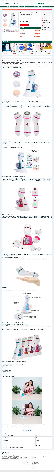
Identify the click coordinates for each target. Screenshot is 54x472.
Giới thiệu (9, 0)
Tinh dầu (25, 6)
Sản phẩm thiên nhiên (34, 458)
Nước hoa (48, 6)
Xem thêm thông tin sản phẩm (27, 430)
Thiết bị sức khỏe (36, 6)
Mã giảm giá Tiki (25, 463)
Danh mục (6, 0)
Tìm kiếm (41, 3)
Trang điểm (33, 453)
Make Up (8, 6)
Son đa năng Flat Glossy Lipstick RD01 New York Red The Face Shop (14, 447)
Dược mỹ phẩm (20, 6)
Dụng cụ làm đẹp (43, 6)
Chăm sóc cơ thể (33, 456)
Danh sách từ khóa (25, 462)
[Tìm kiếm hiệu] (26, 3)
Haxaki (30, 471)
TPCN (31, 6)
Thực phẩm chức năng (34, 462)
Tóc (28, 6)
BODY (16, 6)
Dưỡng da (12, 6)
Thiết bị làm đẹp (33, 464)
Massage (6, 62)
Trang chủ (3, 0)
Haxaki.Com (27, 471)
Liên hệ (12, 0)
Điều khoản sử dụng (25, 456)
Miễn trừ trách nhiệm (26, 457)
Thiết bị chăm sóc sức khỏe (35, 463)
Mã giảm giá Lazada (25, 464)
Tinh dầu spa (33, 468)
